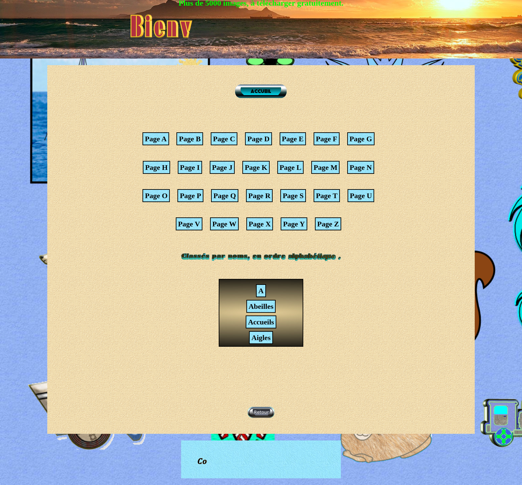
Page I (190, 167)
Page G (361, 139)
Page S (293, 195)
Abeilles (261, 306)
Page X (260, 224)
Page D (258, 139)
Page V (189, 224)
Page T (327, 195)
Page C (224, 139)
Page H (156, 167)
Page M (325, 167)
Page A (155, 139)
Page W (224, 224)
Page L (290, 167)
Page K (256, 167)
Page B (189, 139)
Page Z (328, 224)
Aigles (260, 337)
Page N (361, 167)
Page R (259, 195)
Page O (156, 195)
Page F (326, 139)
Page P (190, 195)
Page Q (224, 195)
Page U (361, 195)
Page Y (294, 224)
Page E (293, 139)
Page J (222, 167)
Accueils (261, 322)
